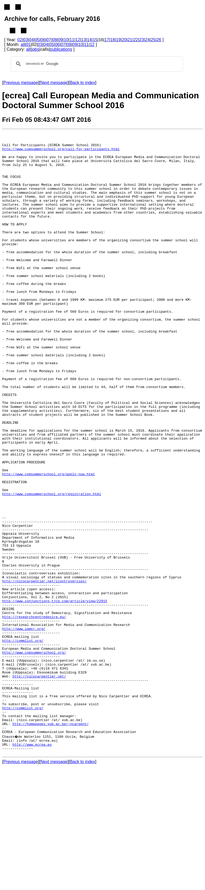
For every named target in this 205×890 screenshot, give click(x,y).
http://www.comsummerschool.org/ (34, 757)
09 (60, 40)
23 (141, 40)
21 (130, 40)
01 (28, 44)
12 (77, 40)
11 (71, 40)
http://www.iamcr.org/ (23, 728)
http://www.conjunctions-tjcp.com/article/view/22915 (54, 695)
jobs (35, 49)
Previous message (20, 82)
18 (112, 40)
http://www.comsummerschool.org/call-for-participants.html (61, 152)
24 (147, 40)
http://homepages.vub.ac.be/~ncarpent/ (50, 842)
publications (61, 49)
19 (118, 40)
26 (159, 40)
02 (19, 40)
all (23, 44)
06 (43, 40)
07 (48, 40)
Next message (53, 82)
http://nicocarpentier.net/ (39, 785)
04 (31, 40)
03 (25, 40)
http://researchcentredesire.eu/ (34, 714)
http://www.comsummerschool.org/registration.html (51, 566)
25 (153, 40)
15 (95, 40)
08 (54, 40)
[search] (96, 64)
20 (124, 40)
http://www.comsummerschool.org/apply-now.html (48, 543)
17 (106, 40)
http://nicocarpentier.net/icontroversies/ (44, 671)
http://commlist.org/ (22, 742)
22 (135, 40)
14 (89, 40)
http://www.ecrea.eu (32, 866)
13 (83, 40)
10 (66, 40)
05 (37, 40)
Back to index (82, 82)
